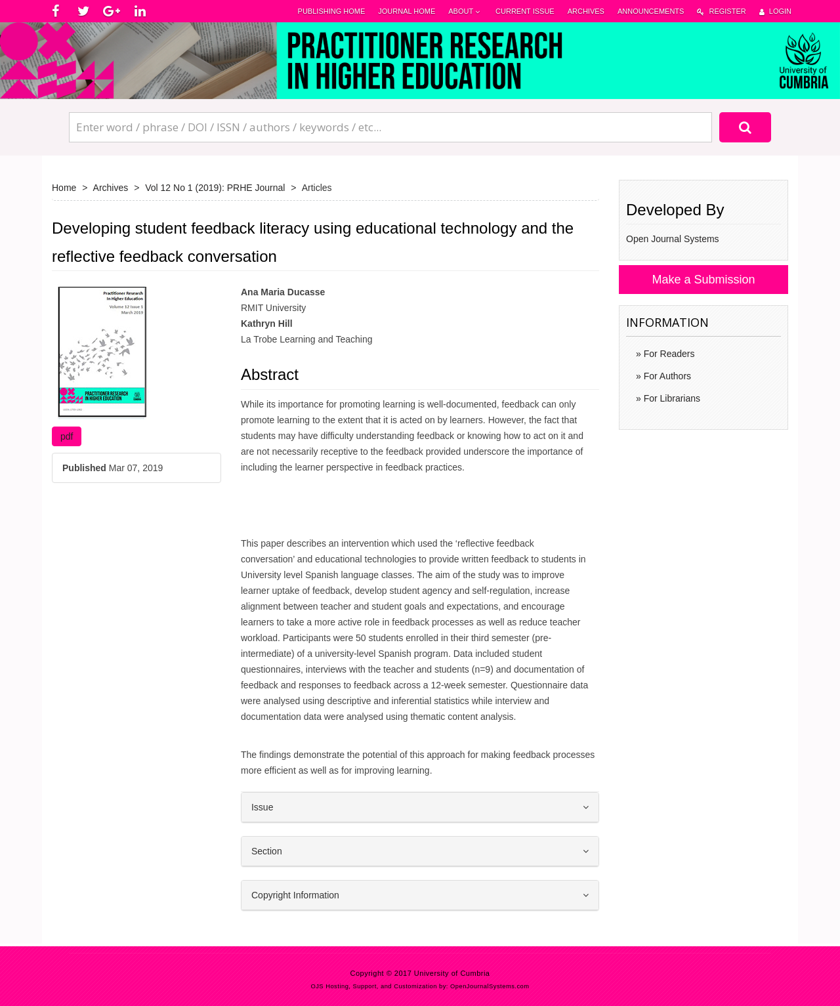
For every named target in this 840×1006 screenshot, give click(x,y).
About (465, 11)
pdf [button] (66, 436)
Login (775, 11)
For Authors (666, 376)
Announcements (651, 11)
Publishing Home (332, 11)
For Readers (668, 353)
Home (64, 187)
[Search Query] (390, 127)
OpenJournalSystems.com (490, 986)
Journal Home (406, 11)
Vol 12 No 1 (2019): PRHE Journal (215, 187)
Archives (586, 11)
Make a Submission (703, 279)
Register (721, 11)
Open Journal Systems (672, 239)
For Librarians (670, 398)
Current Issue (525, 11)
